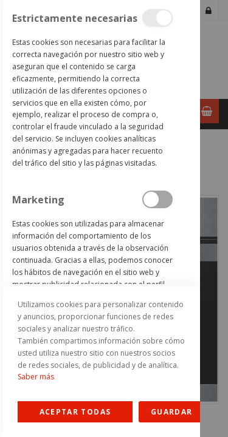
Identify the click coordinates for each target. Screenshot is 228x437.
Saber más (36, 376)
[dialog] (100, 218)
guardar (171, 412)
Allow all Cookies (75, 412)
